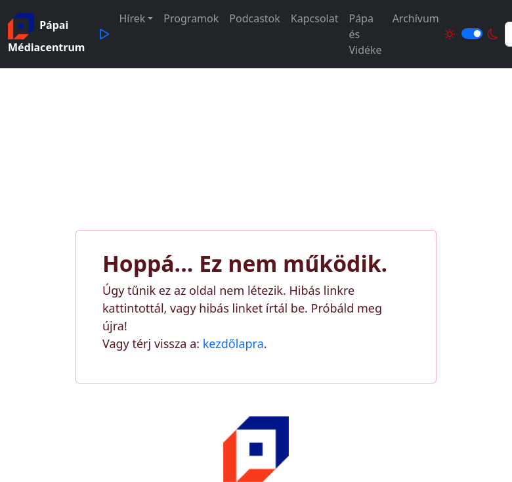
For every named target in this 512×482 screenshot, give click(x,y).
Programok (191, 18)
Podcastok (254, 18)
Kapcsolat (315, 18)
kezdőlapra (233, 343)
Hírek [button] (132, 18)
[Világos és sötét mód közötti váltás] (471, 33)
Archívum (416, 18)
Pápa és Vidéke (365, 34)
